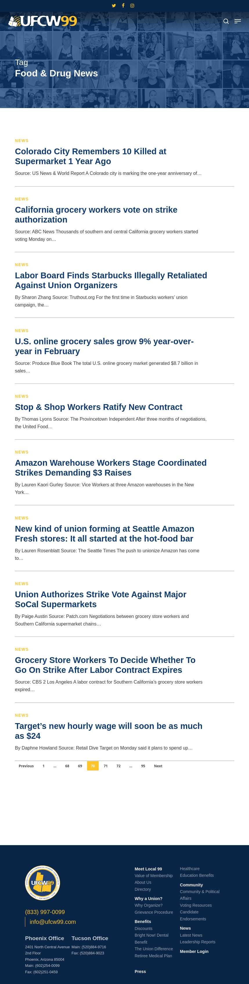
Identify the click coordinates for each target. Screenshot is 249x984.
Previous (26, 765)
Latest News (191, 935)
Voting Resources (196, 905)
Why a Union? (149, 898)
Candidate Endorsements (193, 915)
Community (191, 885)
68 (67, 765)
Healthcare (190, 868)
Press (140, 971)
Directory (143, 889)
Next (158, 765)
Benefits (143, 921)
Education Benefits (197, 875)
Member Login (194, 951)
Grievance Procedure (154, 912)
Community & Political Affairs (199, 895)
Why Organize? (149, 905)
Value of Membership (154, 875)
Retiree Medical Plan (153, 955)
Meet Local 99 (148, 869)
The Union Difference (154, 949)
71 (106, 765)
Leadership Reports (197, 942)
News (22, 140)
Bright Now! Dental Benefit (152, 938)
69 (80, 765)
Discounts (143, 928)
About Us (143, 882)
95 (143, 765)
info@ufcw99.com (53, 922)
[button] (237, 21)
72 (119, 765)
